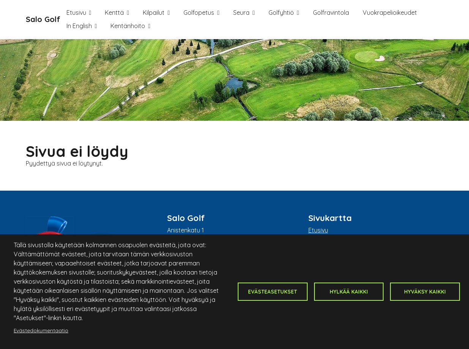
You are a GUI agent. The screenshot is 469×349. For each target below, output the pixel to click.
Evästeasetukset (272, 291)
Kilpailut (153, 12)
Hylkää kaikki (349, 291)
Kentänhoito (128, 26)
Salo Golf (43, 19)
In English (79, 26)
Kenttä (114, 12)
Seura (241, 12)
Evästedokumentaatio (41, 330)
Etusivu (76, 12)
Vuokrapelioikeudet (390, 12)
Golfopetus (198, 12)
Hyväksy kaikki (425, 291)
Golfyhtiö (281, 12)
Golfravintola (331, 12)
